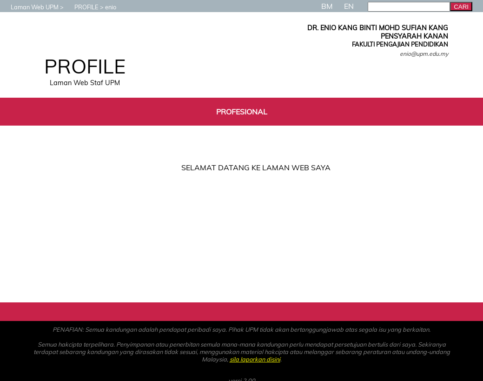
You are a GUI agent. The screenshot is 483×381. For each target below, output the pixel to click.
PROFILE (82, 7)
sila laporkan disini (255, 359)
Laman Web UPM (30, 7)
